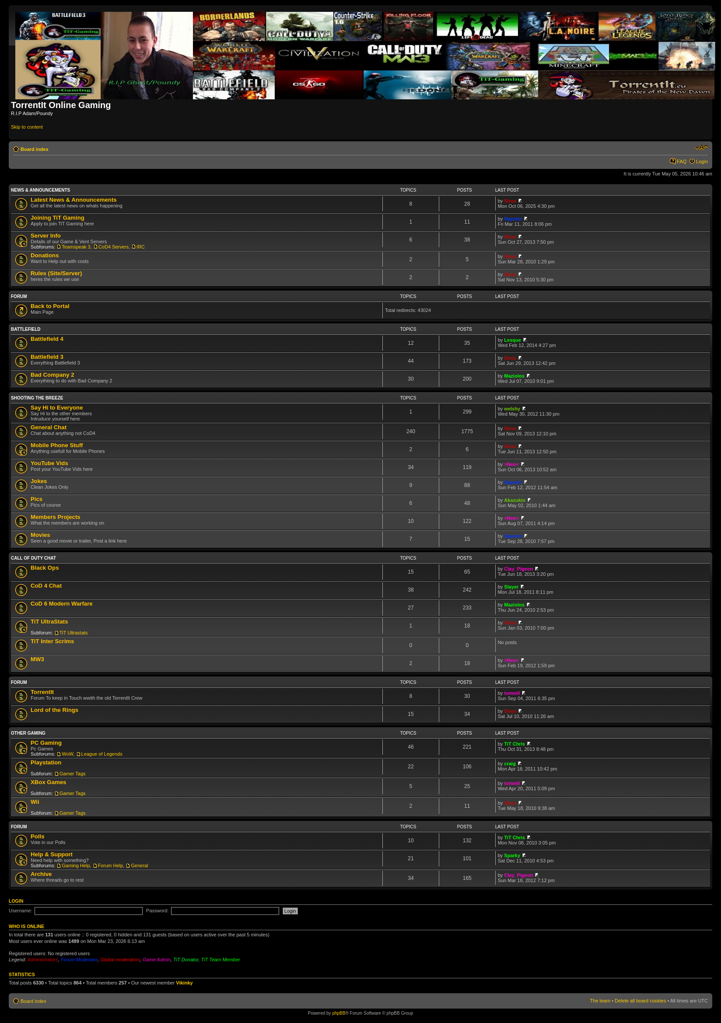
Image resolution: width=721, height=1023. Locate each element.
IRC (140, 246)
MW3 (37, 659)
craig (509, 763)
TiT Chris (514, 743)
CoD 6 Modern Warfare (62, 603)
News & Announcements (40, 190)
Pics (36, 499)
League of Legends (101, 754)
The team (600, 1000)
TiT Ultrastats (74, 632)
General (139, 865)
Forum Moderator (79, 959)
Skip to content (27, 127)
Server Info (46, 235)
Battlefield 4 (47, 339)
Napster (513, 218)
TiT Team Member (220, 959)
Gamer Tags (73, 773)
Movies (40, 535)
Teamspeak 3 (76, 246)
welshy (512, 408)
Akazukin (514, 500)
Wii (35, 802)
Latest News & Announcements (74, 199)
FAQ (681, 161)
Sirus (510, 200)
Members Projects (55, 517)
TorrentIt (42, 692)
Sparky (512, 855)
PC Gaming (46, 742)
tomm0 (512, 693)
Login (702, 161)
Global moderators (120, 959)
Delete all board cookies (640, 1000)
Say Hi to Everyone (57, 407)
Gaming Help (76, 865)
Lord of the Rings (54, 710)
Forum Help (110, 865)
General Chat (48, 427)
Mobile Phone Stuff (57, 445)
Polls (38, 836)
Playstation (46, 762)
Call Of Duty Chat (33, 558)
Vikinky (184, 982)
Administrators (42, 959)
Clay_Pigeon (518, 568)
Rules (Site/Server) (56, 273)
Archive (41, 874)
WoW (67, 754)
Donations (45, 255)
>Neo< (511, 464)
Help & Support (52, 854)
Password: (157, 910)
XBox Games (48, 782)
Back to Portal (50, 306)
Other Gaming (28, 733)
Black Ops (45, 567)
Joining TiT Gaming (57, 217)
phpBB (338, 1013)
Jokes (39, 481)
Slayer (511, 586)
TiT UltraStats (49, 621)
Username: (20, 910)
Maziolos (514, 375)
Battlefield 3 (47, 357)
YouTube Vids (49, 463)
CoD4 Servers (113, 246)
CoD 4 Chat (46, 585)
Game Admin (157, 959)
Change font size (701, 147)
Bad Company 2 (52, 374)
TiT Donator (185, 959)
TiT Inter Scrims (52, 641)
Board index (35, 149)
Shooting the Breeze (37, 398)
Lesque (512, 340)
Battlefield (26, 329)
